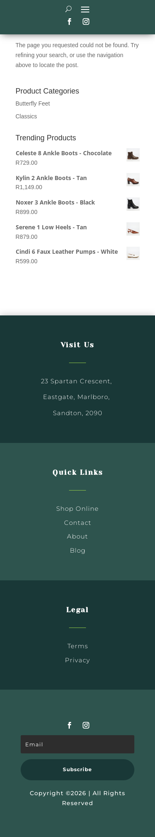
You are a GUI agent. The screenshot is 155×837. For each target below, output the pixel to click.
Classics (26, 116)
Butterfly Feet (33, 103)
